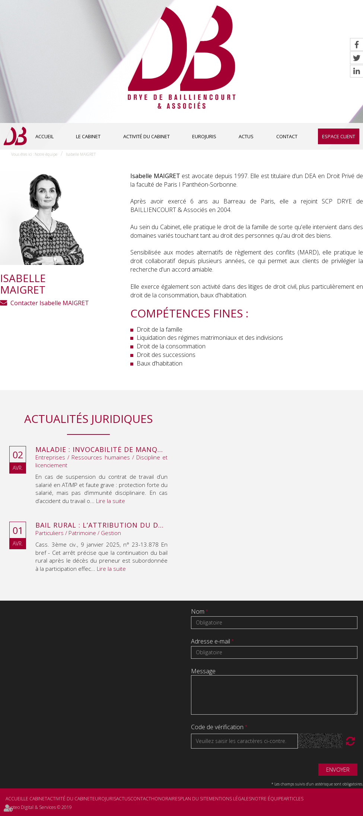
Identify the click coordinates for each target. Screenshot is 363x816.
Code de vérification (217, 727)
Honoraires (165, 799)
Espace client (338, 136)
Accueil (44, 136)
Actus (246, 136)
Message (203, 671)
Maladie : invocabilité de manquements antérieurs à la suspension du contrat (101, 449)
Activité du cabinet (146, 136)
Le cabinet (88, 136)
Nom (198, 611)
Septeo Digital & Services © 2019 (39, 807)
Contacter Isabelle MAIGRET (49, 303)
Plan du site (194, 799)
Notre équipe (46, 154)
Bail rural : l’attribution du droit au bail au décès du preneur (101, 525)
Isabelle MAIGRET (81, 154)
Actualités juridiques (88, 418)
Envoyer (338, 769)
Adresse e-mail (211, 641)
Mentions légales (230, 799)
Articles (293, 799)
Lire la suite (110, 501)
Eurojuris (204, 136)
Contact (286, 136)
